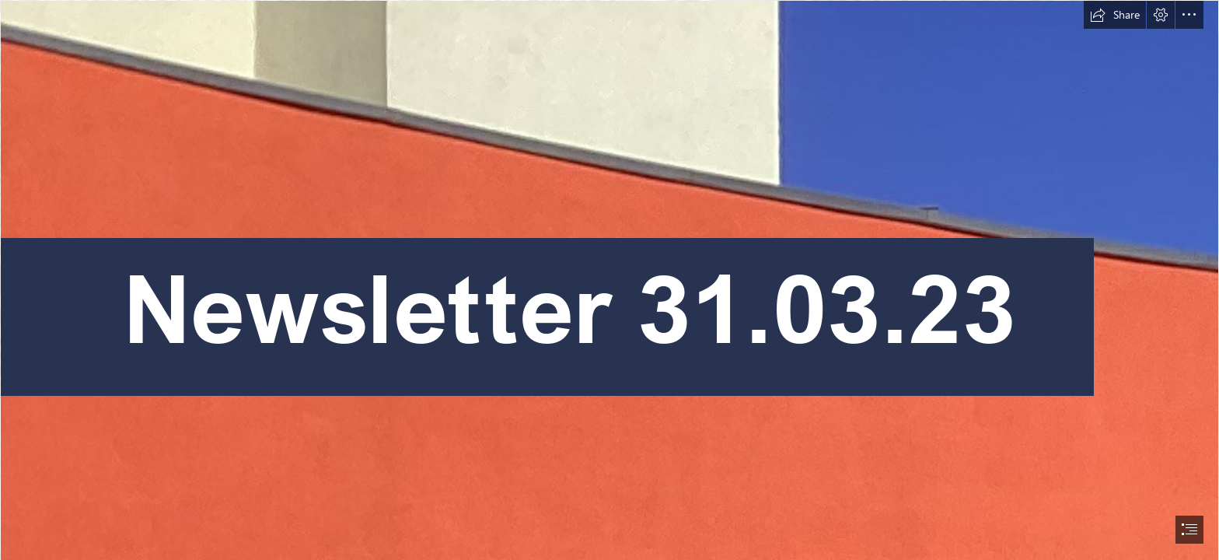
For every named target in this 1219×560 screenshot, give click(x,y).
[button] (1115, 15)
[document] (609, 280)
